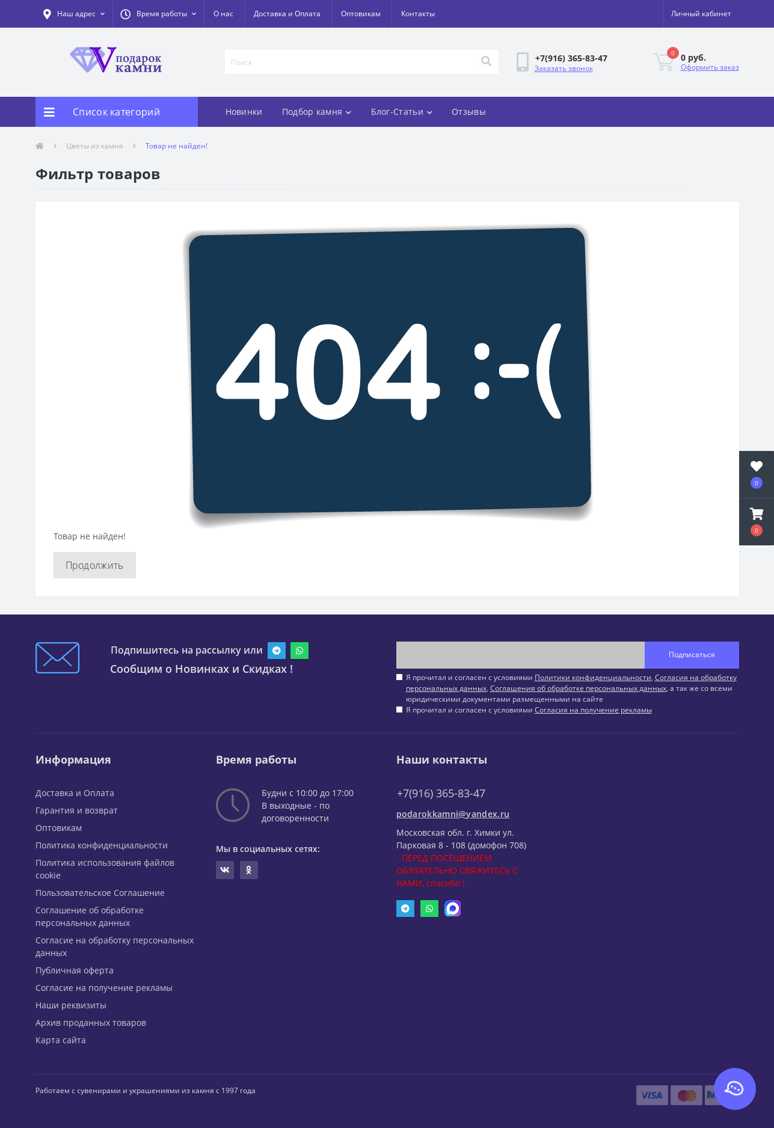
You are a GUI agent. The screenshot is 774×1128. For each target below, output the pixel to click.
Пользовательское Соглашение (100, 892)
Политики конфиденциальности (593, 677)
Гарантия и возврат (76, 810)
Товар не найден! (176, 146)
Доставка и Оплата (287, 13)
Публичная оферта (74, 970)
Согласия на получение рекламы (593, 710)
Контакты (418, 13)
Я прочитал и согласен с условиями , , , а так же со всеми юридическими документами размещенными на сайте (571, 688)
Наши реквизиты (70, 1005)
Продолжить (95, 565)
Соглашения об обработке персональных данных (578, 688)
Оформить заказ (710, 67)
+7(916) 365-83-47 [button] (441, 793)
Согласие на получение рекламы (104, 987)
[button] (158, 14)
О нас (223, 13)
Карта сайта (60, 1040)
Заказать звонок (564, 68)
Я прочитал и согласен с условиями (529, 710)
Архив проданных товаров (90, 1022)
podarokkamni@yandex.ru (453, 814)
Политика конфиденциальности (101, 845)
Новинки (244, 111)
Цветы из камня (94, 146)
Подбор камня (317, 111)
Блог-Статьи (402, 111)
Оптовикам (361, 13)
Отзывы (469, 111)
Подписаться (692, 654)
